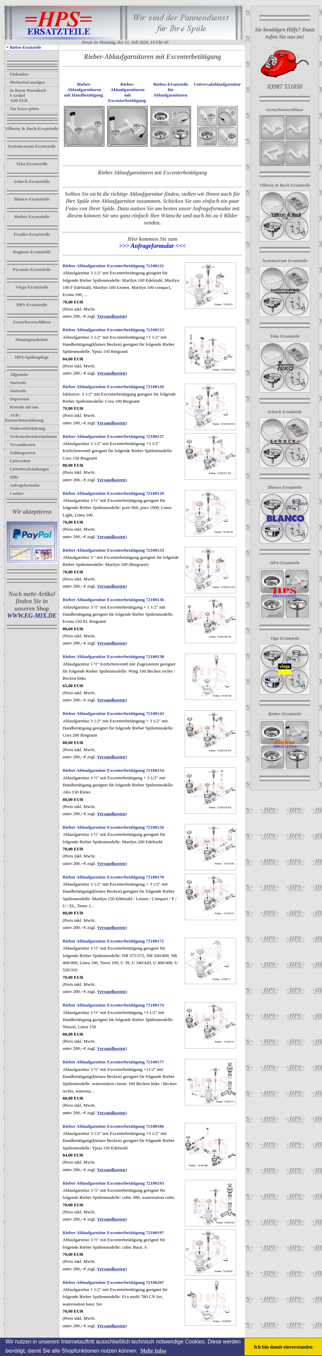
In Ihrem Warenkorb (25, 90)
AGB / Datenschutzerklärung (24, 418)
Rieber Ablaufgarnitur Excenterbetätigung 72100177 (113, 1061)
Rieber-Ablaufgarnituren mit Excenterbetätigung (127, 92)
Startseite (15, 382)
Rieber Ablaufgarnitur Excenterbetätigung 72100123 (113, 329)
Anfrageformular (22, 485)
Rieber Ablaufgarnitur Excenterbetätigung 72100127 (113, 436)
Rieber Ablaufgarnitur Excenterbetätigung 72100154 (113, 770)
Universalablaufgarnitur (217, 84)
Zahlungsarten (20, 452)
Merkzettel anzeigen (25, 82)
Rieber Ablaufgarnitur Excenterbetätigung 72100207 (113, 1282)
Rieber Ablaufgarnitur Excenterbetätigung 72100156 (113, 827)
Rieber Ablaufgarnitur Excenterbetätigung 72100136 (113, 599)
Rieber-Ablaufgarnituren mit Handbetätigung (83, 90)
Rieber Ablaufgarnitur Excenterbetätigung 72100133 (113, 550)
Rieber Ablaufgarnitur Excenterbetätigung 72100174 (113, 1005)
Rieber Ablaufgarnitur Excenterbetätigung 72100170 (113, 877)
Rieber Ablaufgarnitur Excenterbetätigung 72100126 (113, 386)
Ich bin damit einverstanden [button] (283, 1347)
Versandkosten (20, 444)
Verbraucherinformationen (31, 436)
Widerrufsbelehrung (25, 428)
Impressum (17, 399)
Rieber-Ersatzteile (23, 47)
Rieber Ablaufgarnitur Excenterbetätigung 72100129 (113, 493)
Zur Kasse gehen (22, 108)
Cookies (14, 493)
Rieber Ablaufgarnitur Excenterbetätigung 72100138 (113, 656)
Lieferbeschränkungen (27, 469)
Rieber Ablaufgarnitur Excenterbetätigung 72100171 (113, 941)
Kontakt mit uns (21, 407)
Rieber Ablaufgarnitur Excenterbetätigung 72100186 (113, 1126)
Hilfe (11, 477)
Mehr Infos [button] (153, 1351)
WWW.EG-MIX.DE (32, 615)
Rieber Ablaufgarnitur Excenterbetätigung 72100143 (113, 713)
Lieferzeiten (17, 461)
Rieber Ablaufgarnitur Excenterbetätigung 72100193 (113, 1183)
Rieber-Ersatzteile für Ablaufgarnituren (170, 90)
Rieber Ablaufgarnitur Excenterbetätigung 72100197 (113, 1232)
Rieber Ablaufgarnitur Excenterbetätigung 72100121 (113, 265)
